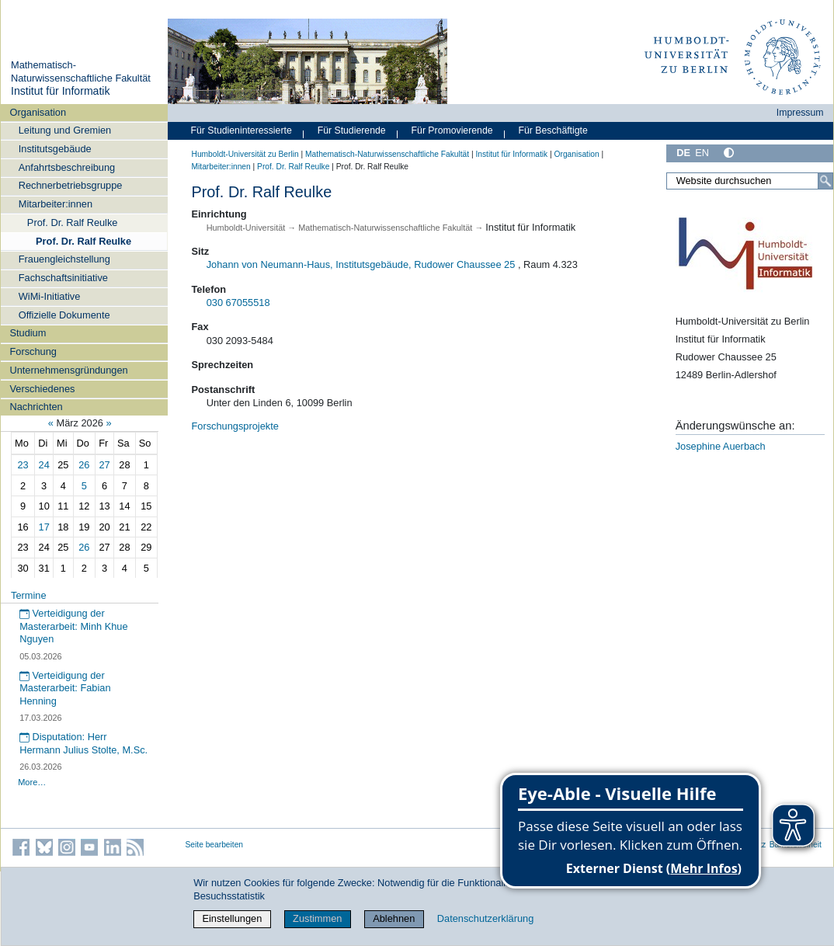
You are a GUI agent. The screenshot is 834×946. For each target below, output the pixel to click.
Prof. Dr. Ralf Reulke (72, 222)
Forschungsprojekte (235, 426)
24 (44, 465)
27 (104, 465)
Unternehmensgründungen (68, 370)
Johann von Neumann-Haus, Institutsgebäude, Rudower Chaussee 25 (361, 264)
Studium (27, 333)
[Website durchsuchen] (749, 181)
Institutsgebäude (55, 149)
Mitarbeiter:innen (55, 204)
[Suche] (825, 181)
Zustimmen (317, 918)
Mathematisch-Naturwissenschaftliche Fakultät (81, 71)
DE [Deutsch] (683, 152)
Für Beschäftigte (552, 130)
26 (83, 465)
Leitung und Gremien (65, 130)
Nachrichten (35, 406)
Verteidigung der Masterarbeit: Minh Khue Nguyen (73, 626)
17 (44, 527)
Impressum (800, 112)
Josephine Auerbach (721, 446)
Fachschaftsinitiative (63, 277)
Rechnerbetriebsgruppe (71, 185)
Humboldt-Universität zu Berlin (245, 154)
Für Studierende (352, 130)
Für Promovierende (452, 130)
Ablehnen (394, 918)
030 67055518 (238, 302)
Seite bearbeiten (215, 844)
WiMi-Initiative (50, 296)
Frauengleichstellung (64, 259)
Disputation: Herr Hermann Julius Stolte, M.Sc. (83, 743)
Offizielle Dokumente (64, 315)
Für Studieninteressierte (241, 130)
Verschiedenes (42, 389)
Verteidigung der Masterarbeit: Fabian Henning (64, 688)
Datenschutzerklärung (485, 918)
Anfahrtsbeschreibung (67, 167)
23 (22, 465)
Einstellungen (232, 918)
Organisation (37, 112)
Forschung (32, 351)
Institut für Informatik (60, 91)
